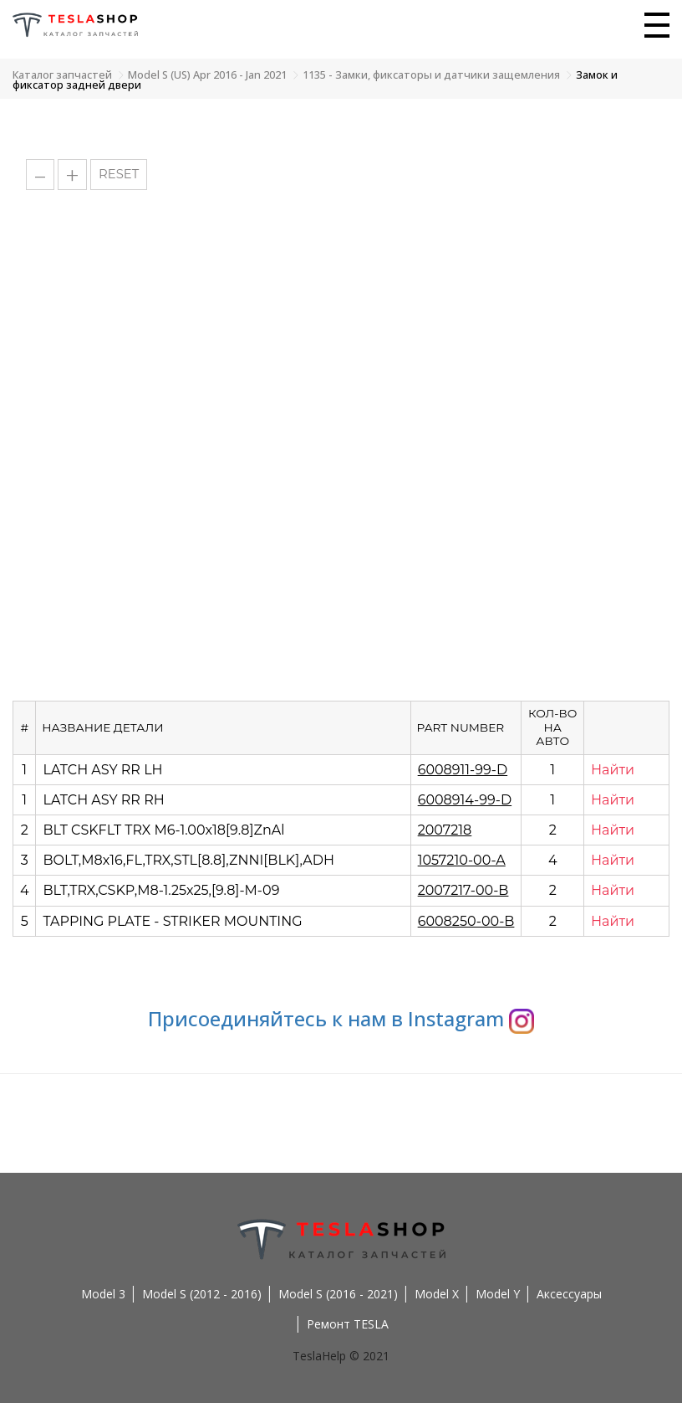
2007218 (445, 830)
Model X (437, 1294)
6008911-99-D (462, 770)
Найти (612, 770)
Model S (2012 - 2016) (202, 1294)
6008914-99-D (465, 800)
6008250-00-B (466, 921)
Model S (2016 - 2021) (338, 1294)
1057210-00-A (462, 860)
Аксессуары (569, 1294)
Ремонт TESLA (348, 1324)
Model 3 (103, 1294)
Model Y (498, 1294)
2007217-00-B (463, 890)
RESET (119, 174)
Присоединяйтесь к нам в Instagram (341, 1018)
